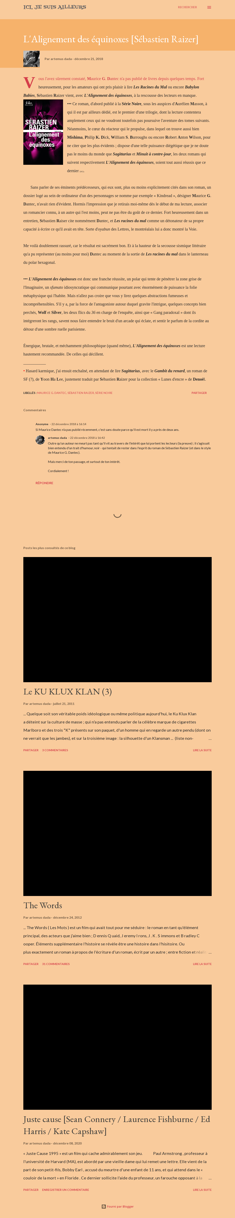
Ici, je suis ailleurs (54, 7)
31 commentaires (56, 964)
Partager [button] (199, 392)
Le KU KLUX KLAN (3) (67, 691)
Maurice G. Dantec (51, 392)
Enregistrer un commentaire (65, 1189)
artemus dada (57, 437)
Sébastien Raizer (81, 392)
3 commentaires (55, 750)
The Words (42, 905)
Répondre (44, 483)
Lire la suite (202, 750)
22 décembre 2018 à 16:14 (68, 424)
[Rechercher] (187, 7)
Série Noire (104, 392)
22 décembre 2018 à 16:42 (87, 437)
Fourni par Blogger (117, 1206)
